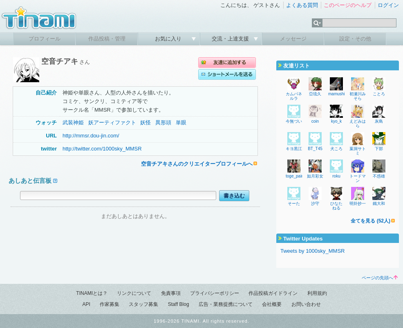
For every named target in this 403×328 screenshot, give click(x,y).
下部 (379, 148)
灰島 (379, 121)
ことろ (379, 94)
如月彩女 (315, 176)
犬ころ (336, 148)
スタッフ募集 (143, 304)
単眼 (181, 122)
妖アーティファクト (112, 122)
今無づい (294, 121)
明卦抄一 (357, 203)
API (86, 304)
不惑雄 (379, 176)
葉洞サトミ (357, 150)
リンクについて (134, 293)
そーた (294, 203)
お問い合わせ (306, 304)
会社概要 (272, 304)
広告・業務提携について (226, 304)
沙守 (315, 203)
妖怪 (145, 122)
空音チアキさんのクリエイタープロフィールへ (197, 164)
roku (336, 176)
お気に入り (169, 39)
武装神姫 (73, 122)
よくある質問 (302, 5)
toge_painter (297, 176)
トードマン (357, 178)
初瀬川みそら (357, 96)
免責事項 (171, 293)
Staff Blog (178, 304)
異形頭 (163, 122)
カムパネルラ (294, 96)
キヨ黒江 (294, 148)
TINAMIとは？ (91, 293)
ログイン (388, 5)
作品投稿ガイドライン (273, 293)
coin (315, 121)
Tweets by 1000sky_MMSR (312, 251)
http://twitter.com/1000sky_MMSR (102, 149)
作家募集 (109, 304)
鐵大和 (379, 203)
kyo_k (336, 121)
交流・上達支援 (231, 39)
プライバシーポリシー (214, 293)
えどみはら (357, 123)
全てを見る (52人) (370, 221)
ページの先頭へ (380, 277)
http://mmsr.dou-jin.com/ (91, 136)
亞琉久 (315, 94)
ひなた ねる (338, 205)
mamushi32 (338, 94)
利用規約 (317, 293)
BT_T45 (315, 148)
